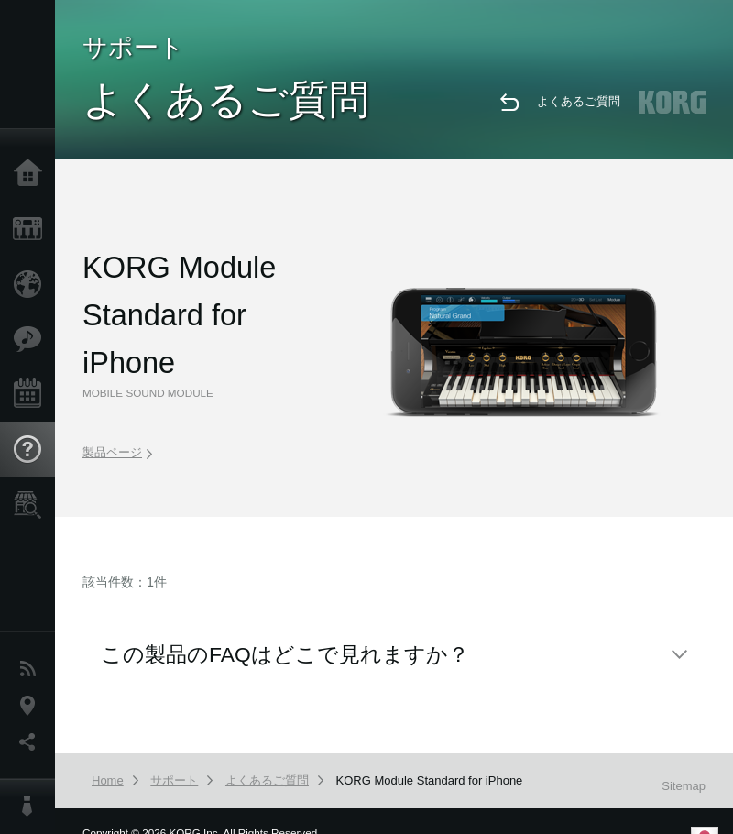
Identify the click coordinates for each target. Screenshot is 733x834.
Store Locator (32, 504)
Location (32, 705)
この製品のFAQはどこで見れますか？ (285, 654)
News (32, 669)
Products (32, 229)
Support (32, 449)
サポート (174, 780)
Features (32, 339)
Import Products (32, 284)
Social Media (32, 742)
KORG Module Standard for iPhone (429, 780)
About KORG (32, 806)
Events (32, 394)
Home (32, 174)
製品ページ (117, 451)
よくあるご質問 (578, 101)
